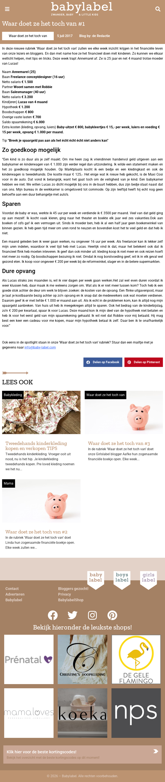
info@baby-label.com (40, 347)
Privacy (64, 594)
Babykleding (13, 395)
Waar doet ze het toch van (28, 36)
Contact (12, 588)
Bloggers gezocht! (73, 588)
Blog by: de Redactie (94, 36)
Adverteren (14, 594)
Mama (8, 483)
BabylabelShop (70, 600)
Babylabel (13, 600)
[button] (102, 362)
